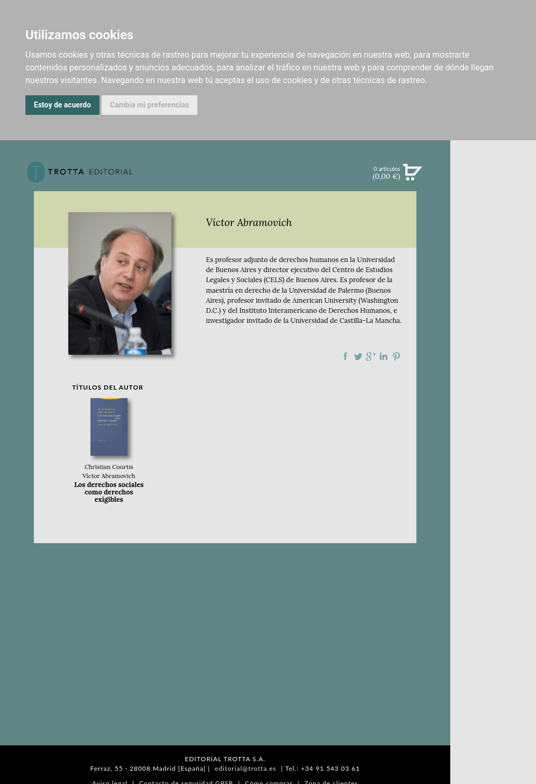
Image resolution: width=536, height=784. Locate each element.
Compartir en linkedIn (383, 356)
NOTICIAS (493, 287)
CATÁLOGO (493, 243)
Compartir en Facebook (345, 356)
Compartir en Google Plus (371, 356)
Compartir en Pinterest (396, 356)
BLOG (493, 331)
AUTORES (493, 520)
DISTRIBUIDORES (493, 546)
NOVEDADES (493, 221)
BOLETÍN (492, 308)
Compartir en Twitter (358, 356)
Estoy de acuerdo (62, 105)
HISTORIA (493, 533)
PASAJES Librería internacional (493, 563)
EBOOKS (493, 264)
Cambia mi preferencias (149, 105)
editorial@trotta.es (245, 768)
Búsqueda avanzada (493, 188)
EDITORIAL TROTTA (493, 459)
